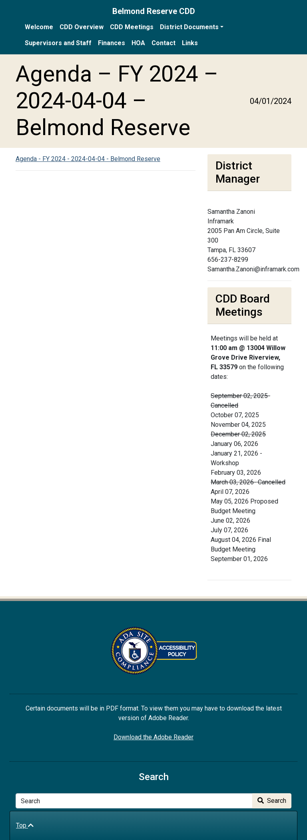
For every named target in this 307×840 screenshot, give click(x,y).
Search (271, 800)
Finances (111, 43)
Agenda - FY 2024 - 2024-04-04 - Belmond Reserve (88, 159)
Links (190, 43)
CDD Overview (82, 27)
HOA (138, 43)
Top (25, 825)
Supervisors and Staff (58, 43)
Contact (163, 43)
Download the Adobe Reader (153, 737)
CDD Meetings (132, 27)
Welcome (39, 27)
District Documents (189, 27)
